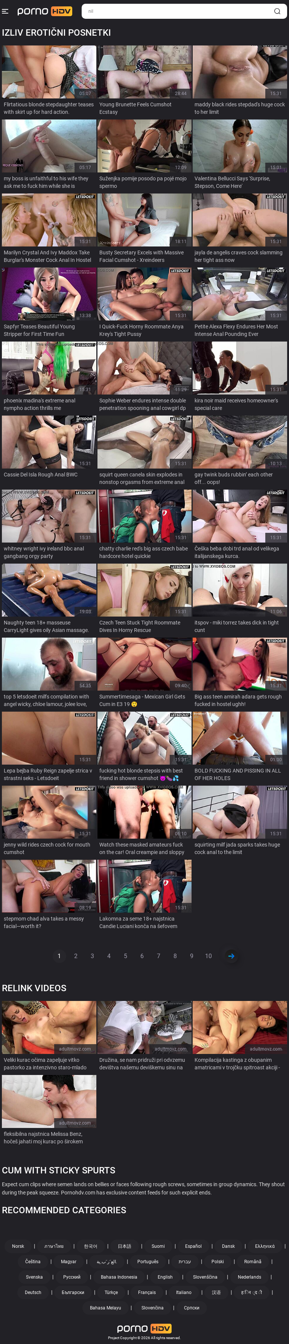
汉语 (216, 1292)
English (165, 1277)
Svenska (34, 1277)
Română (253, 1261)
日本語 (124, 1246)
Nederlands (249, 1277)
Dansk (228, 1246)
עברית (185, 1261)
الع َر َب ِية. (107, 1261)
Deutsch (33, 1292)
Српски (191, 1308)
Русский (72, 1277)
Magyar (68, 1261)
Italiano (184, 1292)
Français (147, 1292)
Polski (217, 1261)
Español (193, 1246)
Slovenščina (205, 1277)
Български (73, 1292)
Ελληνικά (265, 1246)
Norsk (18, 1246)
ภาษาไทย (54, 1246)
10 (208, 956)
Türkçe (111, 1292)
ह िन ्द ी (251, 1292)
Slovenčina (152, 1308)
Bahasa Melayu (105, 1308)
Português (147, 1261)
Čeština (33, 1261)
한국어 (90, 1246)
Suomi (158, 1246)
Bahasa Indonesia (119, 1277)
